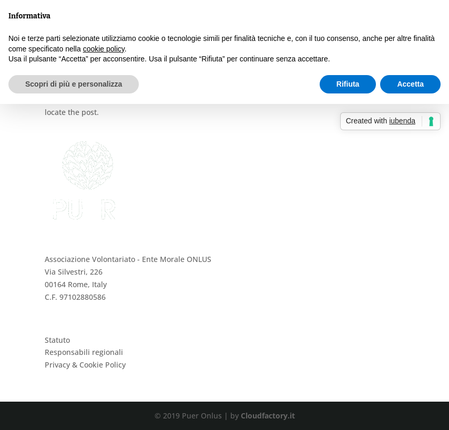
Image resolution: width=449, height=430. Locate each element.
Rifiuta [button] (348, 84)
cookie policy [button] (104, 49)
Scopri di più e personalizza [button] (73, 84)
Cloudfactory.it (268, 416)
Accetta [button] (410, 84)
